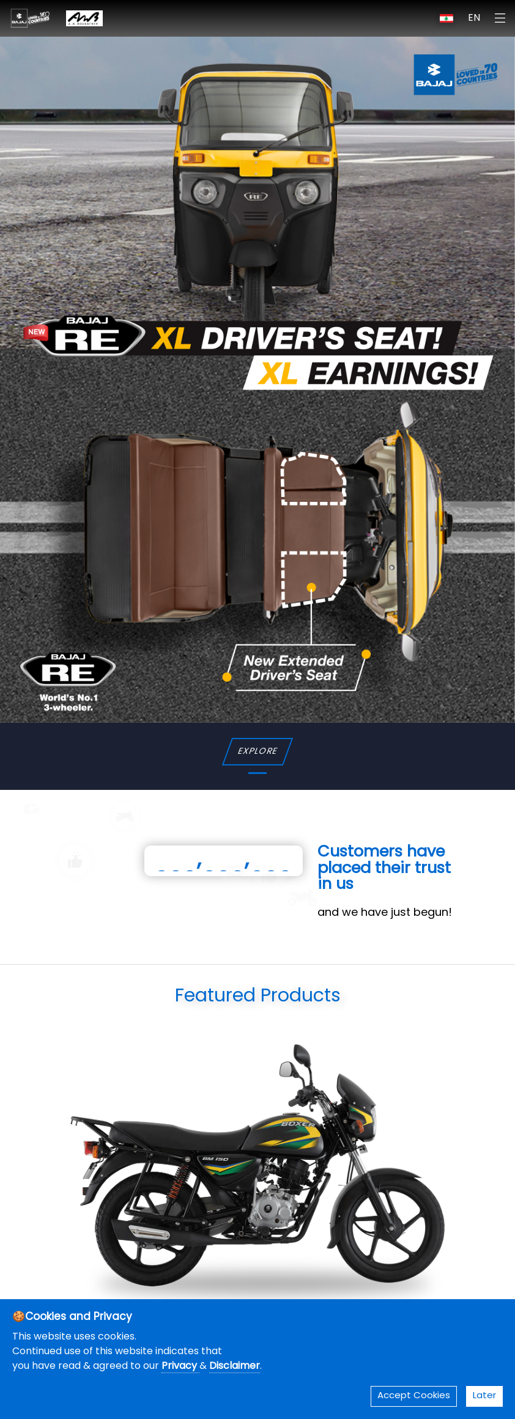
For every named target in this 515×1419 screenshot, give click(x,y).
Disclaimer (234, 1366)
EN (474, 18)
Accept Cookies (413, 1396)
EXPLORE (257, 751)
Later (484, 1396)
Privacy (180, 1366)
